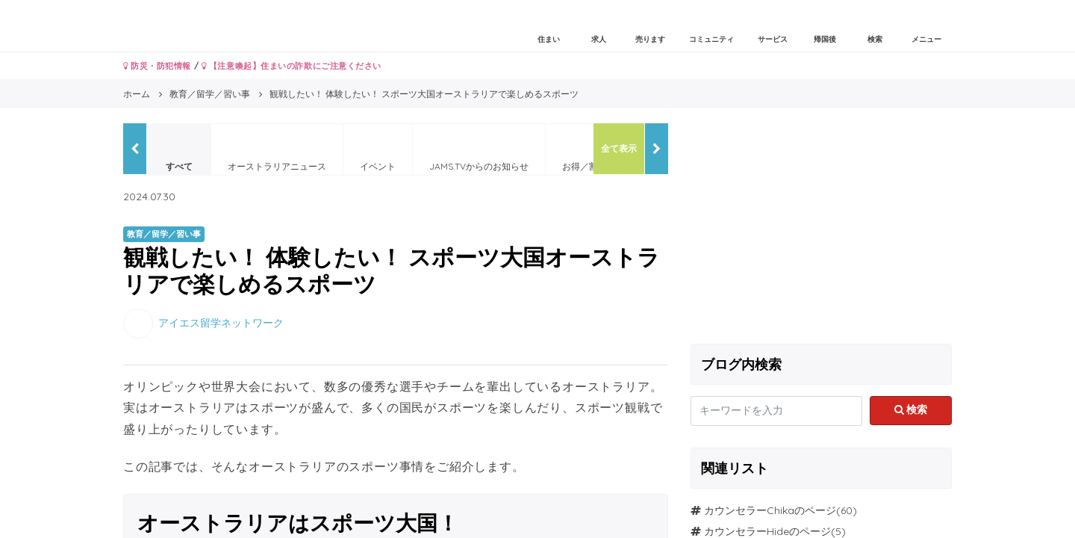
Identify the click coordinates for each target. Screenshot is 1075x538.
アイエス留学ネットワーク (221, 322)
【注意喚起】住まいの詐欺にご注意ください (291, 66)
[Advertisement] (821, 228)
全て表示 (619, 148)
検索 (911, 409)
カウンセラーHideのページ (767, 531)
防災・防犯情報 (157, 66)
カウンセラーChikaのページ (770, 510)
